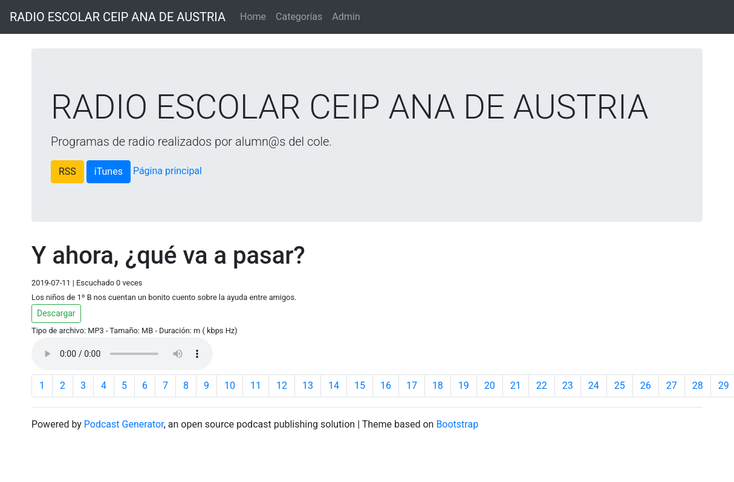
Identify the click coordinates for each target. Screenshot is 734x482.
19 (463, 385)
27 (671, 385)
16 (385, 385)
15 (359, 385)
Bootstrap (457, 424)
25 (619, 385)
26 (645, 385)
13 (307, 385)
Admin (346, 16)
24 (593, 385)
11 (255, 385)
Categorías (299, 16)
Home (253, 16)
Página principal (167, 171)
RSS (67, 171)
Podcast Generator (124, 424)
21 (515, 385)
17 (411, 385)
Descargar (56, 313)
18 (437, 385)
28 (697, 385)
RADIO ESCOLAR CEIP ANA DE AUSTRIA (118, 17)
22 (541, 385)
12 (281, 385)
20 (489, 385)
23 (567, 385)
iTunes (108, 171)
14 (333, 385)
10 (229, 385)
